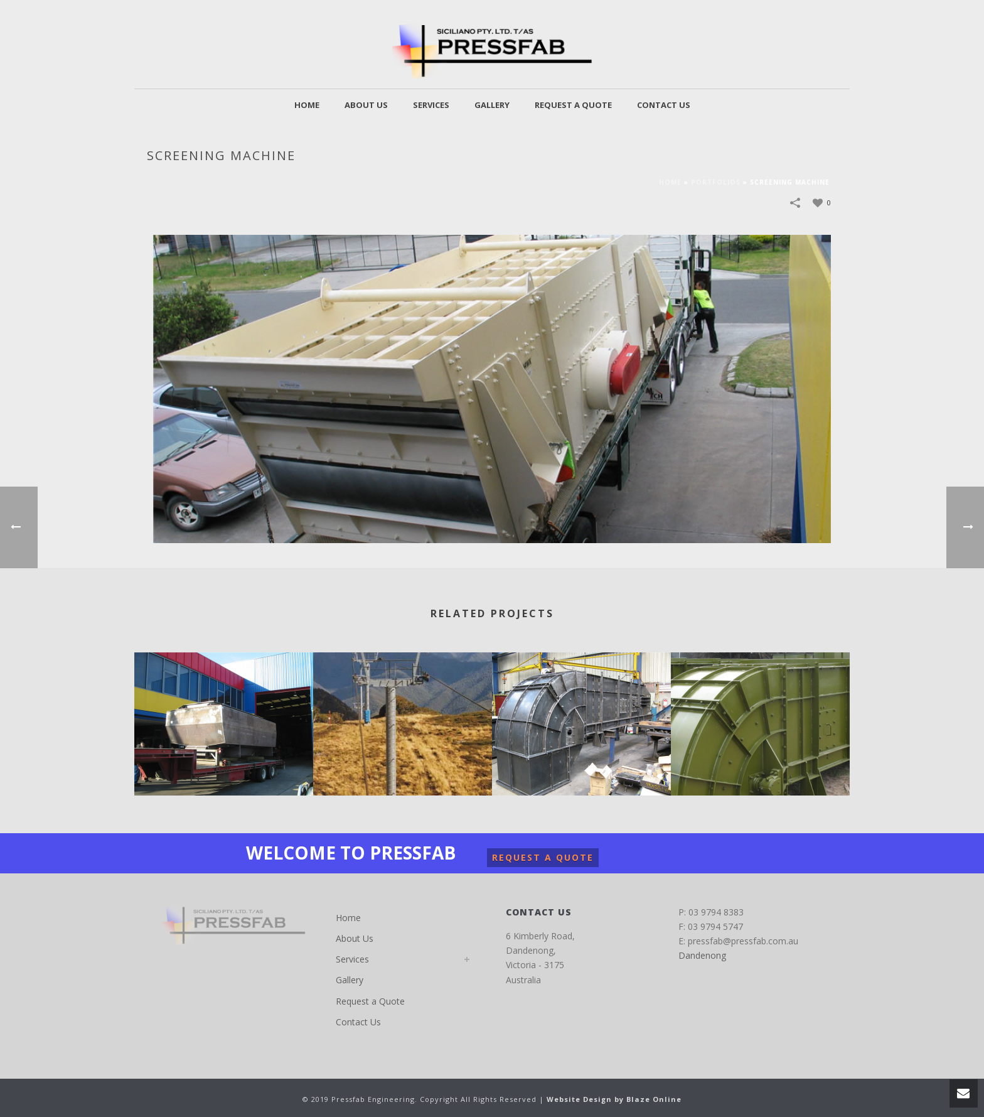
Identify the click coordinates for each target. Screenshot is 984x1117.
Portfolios (716, 182)
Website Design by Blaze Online (614, 1099)
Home (306, 105)
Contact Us (663, 105)
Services (431, 105)
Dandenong (702, 955)
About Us (366, 105)
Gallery (492, 105)
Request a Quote (573, 105)
